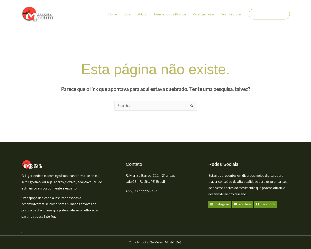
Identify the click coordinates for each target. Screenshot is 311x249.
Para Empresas (204, 14)
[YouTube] (242, 204)
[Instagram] (219, 204)
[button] (269, 14)
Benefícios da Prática (170, 14)
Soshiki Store (231, 14)
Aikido (142, 14)
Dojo (127, 14)
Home (112, 14)
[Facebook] (265, 204)
